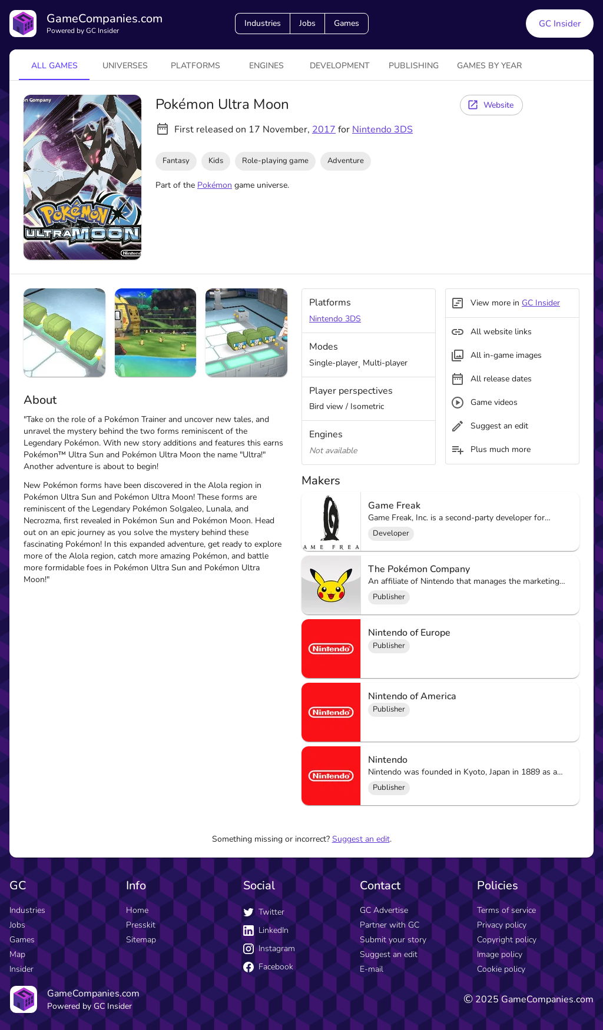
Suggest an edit (361, 839)
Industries (262, 23)
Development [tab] (340, 65)
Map (17, 954)
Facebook (268, 966)
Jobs (307, 23)
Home (137, 910)
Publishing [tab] (414, 65)
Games (346, 23)
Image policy (499, 954)
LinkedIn (266, 930)
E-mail (371, 969)
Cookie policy (501, 969)
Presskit (140, 925)
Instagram (269, 948)
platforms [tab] (195, 65)
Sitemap (141, 939)
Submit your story (393, 939)
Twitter (263, 912)
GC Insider (541, 302)
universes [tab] (125, 65)
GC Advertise (384, 910)
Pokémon (214, 185)
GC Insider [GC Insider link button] (560, 23)
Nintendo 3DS (382, 129)
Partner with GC (389, 925)
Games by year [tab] (489, 65)
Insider (21, 969)
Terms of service (506, 910)
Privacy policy (501, 925)
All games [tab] (54, 65)
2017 (324, 129)
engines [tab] (266, 65)
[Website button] (491, 105)
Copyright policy (506, 939)
